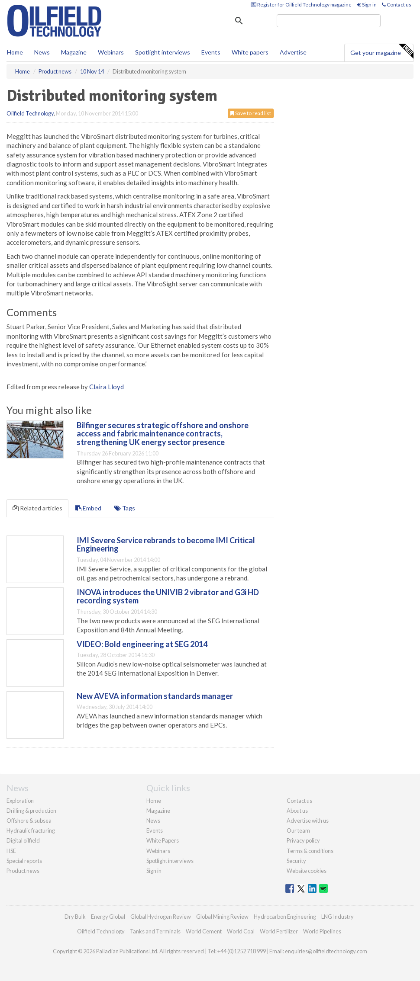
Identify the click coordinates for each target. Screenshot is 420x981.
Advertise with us (308, 820)
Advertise (293, 52)
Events (210, 52)
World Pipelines (322, 931)
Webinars (111, 52)
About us (297, 810)
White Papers (162, 840)
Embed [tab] (88, 508)
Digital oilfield (23, 840)
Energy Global (108, 916)
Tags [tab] (124, 508)
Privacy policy (303, 840)
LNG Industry (337, 916)
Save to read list (250, 113)
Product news (22, 870)
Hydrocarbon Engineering (285, 916)
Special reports (24, 860)
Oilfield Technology (30, 113)
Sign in (367, 4)
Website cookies (306, 870)
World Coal (241, 931)
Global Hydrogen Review (160, 916)
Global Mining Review (222, 916)
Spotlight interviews (162, 52)
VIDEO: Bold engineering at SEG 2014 (142, 644)
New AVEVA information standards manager (155, 696)
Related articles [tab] (37, 508)
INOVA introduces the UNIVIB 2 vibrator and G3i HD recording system (168, 596)
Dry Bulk (75, 916)
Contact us (396, 4)
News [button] (42, 52)
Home (15, 52)
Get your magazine (381, 51)
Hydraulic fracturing (30, 830)
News (153, 820)
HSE (11, 850)
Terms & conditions (310, 850)
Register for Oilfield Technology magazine (301, 4)
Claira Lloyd (106, 387)
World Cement (204, 931)
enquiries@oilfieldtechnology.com (326, 951)
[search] (329, 20)
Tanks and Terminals (155, 931)
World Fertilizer (279, 931)
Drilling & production (31, 810)
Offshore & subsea (29, 820)
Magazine (74, 52)
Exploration (20, 800)
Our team (298, 830)
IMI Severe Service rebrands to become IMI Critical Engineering (166, 544)
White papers (250, 52)
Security (296, 860)
